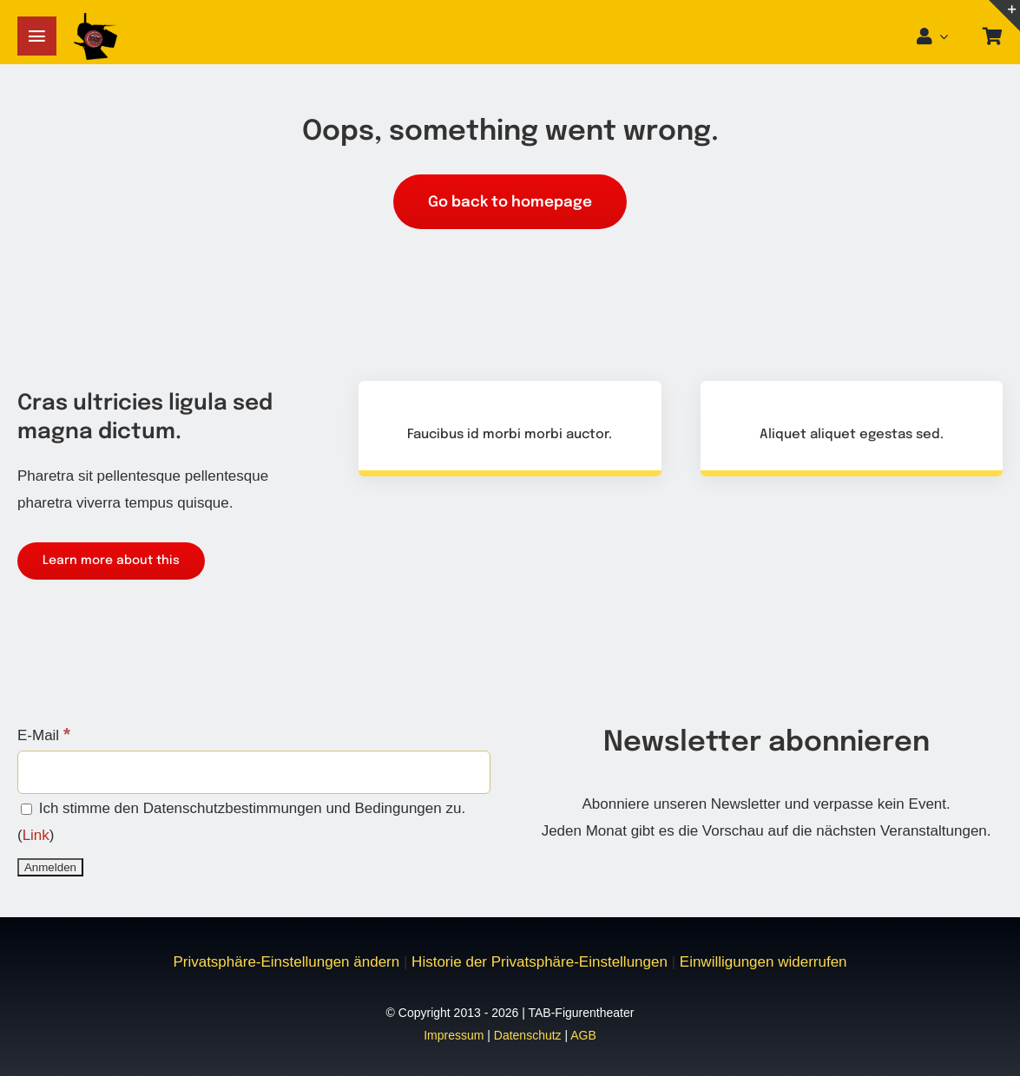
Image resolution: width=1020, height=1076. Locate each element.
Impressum (454, 1035)
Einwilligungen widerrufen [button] (763, 962)
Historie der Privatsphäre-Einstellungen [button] (539, 962)
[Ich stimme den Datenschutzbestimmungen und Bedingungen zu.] (26, 809)
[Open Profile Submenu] (948, 36)
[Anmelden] (50, 867)
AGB (583, 1035)
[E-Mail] (253, 772)
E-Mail (43, 735)
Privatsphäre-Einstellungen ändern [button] (286, 962)
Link (36, 835)
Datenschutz (528, 1035)
